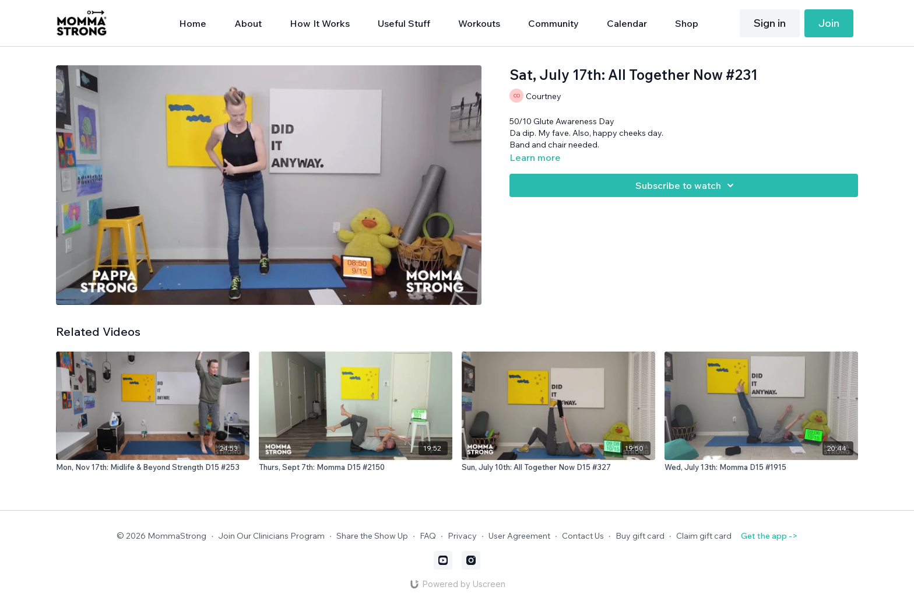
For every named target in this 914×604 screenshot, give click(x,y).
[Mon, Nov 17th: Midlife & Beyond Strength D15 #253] (152, 467)
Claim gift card (704, 536)
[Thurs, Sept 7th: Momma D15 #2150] (355, 467)
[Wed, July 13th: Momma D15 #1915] (761, 467)
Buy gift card (640, 536)
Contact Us (583, 536)
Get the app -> (769, 536)
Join (828, 23)
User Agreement (519, 536)
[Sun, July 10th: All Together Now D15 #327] (558, 467)
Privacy (462, 536)
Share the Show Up (372, 536)
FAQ (428, 536)
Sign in (770, 23)
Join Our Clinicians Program (271, 536)
